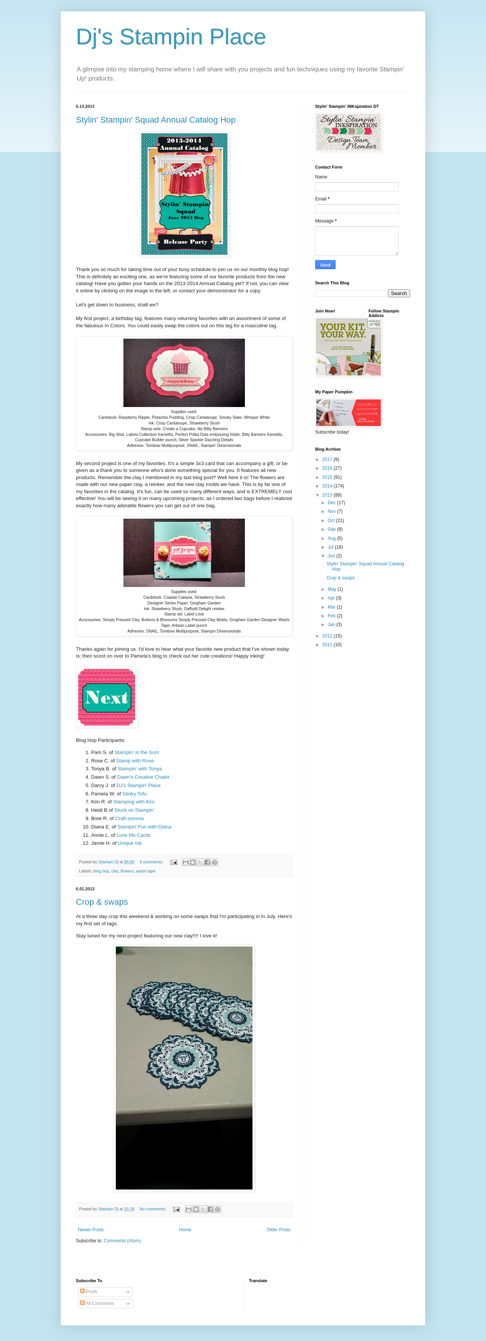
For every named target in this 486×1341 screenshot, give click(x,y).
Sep (332, 529)
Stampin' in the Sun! (137, 752)
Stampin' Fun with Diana (144, 827)
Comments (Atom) (122, 1240)
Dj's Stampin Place (171, 36)
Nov (332, 511)
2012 (328, 636)
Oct (332, 520)
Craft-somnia (129, 818)
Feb (332, 615)
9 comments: (152, 862)
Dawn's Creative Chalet (143, 777)
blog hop (101, 871)
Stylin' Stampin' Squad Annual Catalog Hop (156, 120)
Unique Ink (130, 843)
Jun (332, 555)
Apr (332, 598)
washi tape (146, 871)
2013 (328, 495)
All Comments (97, 1303)
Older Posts (278, 1229)
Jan (332, 624)
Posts (88, 1291)
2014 (328, 486)
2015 (328, 477)
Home (185, 1229)
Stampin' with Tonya (140, 768)
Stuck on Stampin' (134, 810)
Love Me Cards (133, 835)
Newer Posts (91, 1229)
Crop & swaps (102, 902)
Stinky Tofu (134, 794)
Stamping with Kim (134, 802)
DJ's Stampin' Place (139, 785)
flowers (127, 871)
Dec (332, 502)
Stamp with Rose (135, 761)
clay (114, 871)
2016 (328, 468)
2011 (328, 644)
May (333, 589)
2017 (328, 459)
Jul (331, 547)
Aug (332, 538)
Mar (332, 607)
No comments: (153, 1209)
